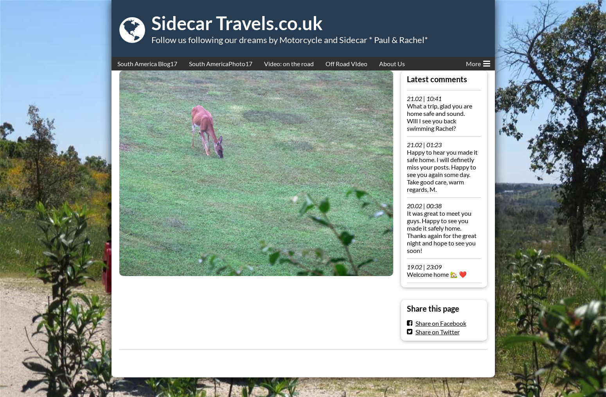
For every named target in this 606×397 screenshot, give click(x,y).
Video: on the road (289, 63)
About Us (392, 63)
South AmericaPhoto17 (220, 63)
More (478, 62)
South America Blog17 (147, 63)
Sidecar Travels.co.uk (237, 23)
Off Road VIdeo (346, 63)
